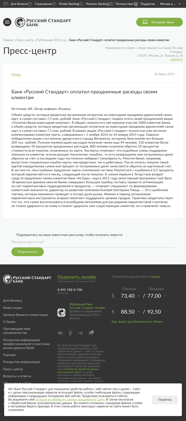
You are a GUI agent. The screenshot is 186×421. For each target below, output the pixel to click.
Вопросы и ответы (17, 376)
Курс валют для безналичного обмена (137, 321)
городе (155, 276)
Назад (16, 74)
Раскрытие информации (21, 362)
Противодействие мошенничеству (16, 330)
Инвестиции (12, 307)
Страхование (39, 4)
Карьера (9, 355)
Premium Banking (93, 4)
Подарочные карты (149, 4)
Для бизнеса (15, 4)
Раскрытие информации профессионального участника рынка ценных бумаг (26, 344)
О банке (9, 321)
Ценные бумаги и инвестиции (25, 314)
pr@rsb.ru (176, 59)
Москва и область (170, 4)
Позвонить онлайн (76, 277)
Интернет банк (162, 22)
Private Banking (65, 4)
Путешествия (120, 4)
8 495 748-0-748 (69, 289)
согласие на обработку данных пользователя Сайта (78, 370)
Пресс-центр (13, 369)
